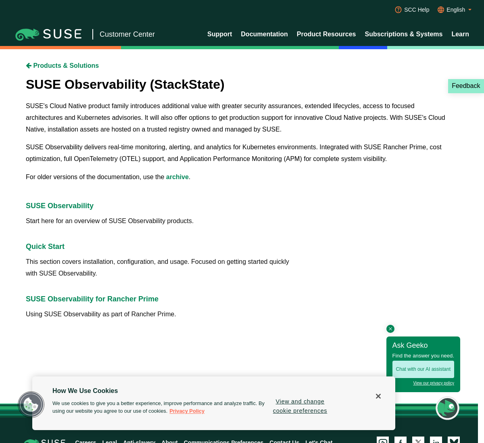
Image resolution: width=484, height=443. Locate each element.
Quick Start (45, 246)
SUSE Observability (60, 206)
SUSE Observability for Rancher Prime (92, 299)
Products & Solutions (62, 65)
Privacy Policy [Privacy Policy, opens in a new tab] (186, 411)
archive (177, 176)
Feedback (466, 85)
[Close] (378, 396)
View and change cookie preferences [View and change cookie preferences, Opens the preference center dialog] (300, 406)
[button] (31, 405)
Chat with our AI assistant (423, 369)
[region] (213, 403)
